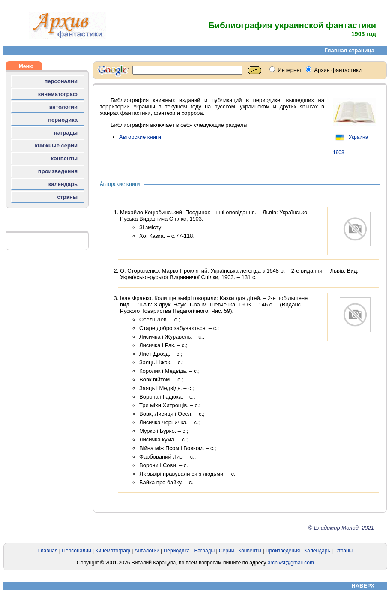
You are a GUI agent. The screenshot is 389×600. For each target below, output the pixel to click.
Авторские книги (140, 137)
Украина (350, 137)
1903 (338, 153)
